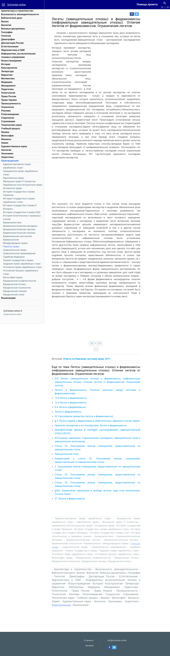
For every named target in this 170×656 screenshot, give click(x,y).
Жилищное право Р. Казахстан (19, 181)
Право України (9, 100)
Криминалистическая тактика (19, 229)
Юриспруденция (10, 160)
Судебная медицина (14, 256)
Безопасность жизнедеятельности (20, 14)
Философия (7, 135)
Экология (6, 150)
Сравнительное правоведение (19, 253)
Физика (5, 132)
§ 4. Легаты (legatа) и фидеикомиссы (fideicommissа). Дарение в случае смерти (106, 421)
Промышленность (11, 103)
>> (168, 7)
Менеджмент (8, 85)
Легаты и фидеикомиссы (77, 411)
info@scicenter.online (12, 314)
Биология (6, 25)
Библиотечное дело (11, 18)
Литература (7, 71)
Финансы (6, 139)
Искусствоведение (11, 60)
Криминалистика (12, 222)
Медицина (6, 82)
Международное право (15, 243)
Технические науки (11, 125)
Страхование (8, 121)
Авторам (89, 645)
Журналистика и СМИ (13, 50)
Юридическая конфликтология (19, 280)
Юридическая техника (15, 291)
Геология (6, 35)
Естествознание (9, 46)
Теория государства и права (18, 260)
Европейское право (13, 178)
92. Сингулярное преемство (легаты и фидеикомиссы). (93, 416)
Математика (8, 78)
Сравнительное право (15, 250)
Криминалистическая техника (19, 232)
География (6, 32)
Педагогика (7, 89)
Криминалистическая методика (20, 226)
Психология (7, 107)
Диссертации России (12, 43)
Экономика (7, 153)
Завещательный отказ (76, 454)
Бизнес (5, 21)
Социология (7, 117)
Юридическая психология (17, 287)
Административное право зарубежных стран (92, 518)
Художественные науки (14, 146)
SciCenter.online (16, 4)
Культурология (9, 67)
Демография (8, 39)
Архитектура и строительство (17, 10)
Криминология (11, 239)
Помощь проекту (147, 4)
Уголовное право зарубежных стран (22, 267)
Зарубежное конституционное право (22, 184)
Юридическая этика (13, 294)
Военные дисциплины (13, 28)
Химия (4, 142)
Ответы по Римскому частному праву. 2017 (96, 359)
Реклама (6, 110)
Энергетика (7, 157)
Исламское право (12, 188)
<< (162, 7)
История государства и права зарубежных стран (110, 529)
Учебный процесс (10, 128)
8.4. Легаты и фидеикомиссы (79, 407)
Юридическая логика (14, 284)
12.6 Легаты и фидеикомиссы (80, 398)
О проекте (88, 640)
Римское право (11, 246)
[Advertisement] (126, 68)
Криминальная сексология (17, 236)
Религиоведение (10, 114)
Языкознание (8, 298)
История (5, 64)
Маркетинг (7, 75)
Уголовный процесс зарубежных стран (126, 554)
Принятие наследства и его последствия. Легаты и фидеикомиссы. (100, 425)
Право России (8, 96)
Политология (8, 92)
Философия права (12, 277)
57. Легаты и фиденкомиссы (79, 498)
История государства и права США (21, 212)
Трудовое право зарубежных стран (22, 263)
